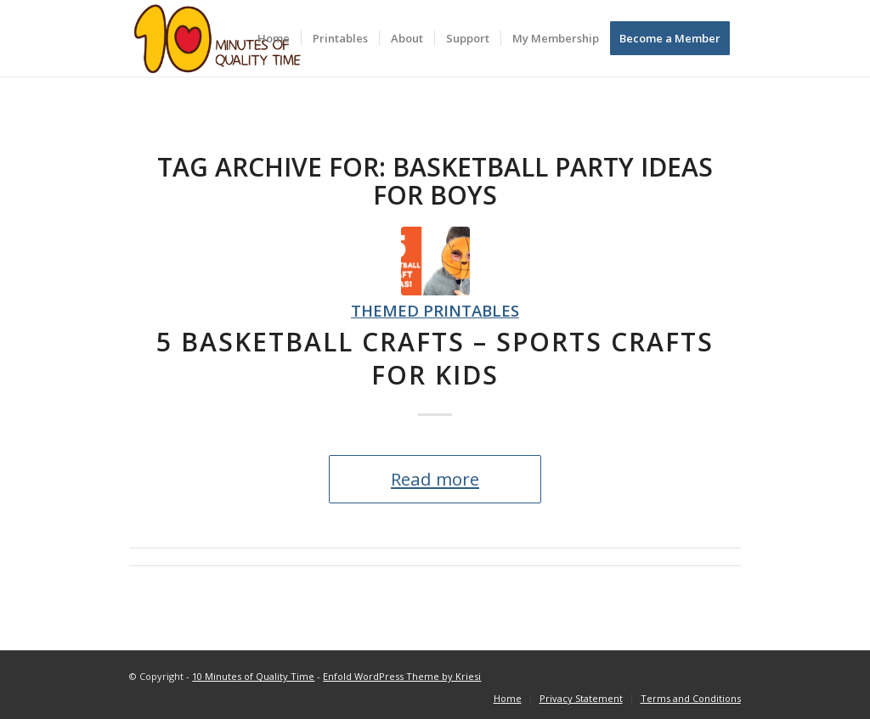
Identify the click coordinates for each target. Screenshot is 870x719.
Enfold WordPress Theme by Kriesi (402, 676)
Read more (435, 479)
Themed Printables (435, 310)
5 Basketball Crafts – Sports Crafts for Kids (435, 358)
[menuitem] (273, 38)
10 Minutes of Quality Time (253, 676)
